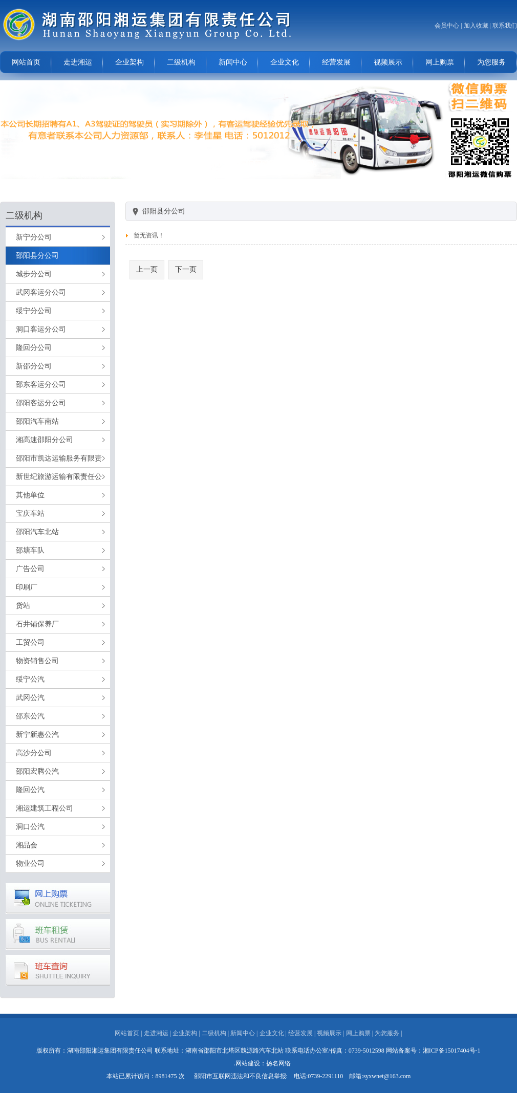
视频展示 (388, 62)
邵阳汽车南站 (37, 421)
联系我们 (504, 25)
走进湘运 (77, 62)
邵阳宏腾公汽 (37, 771)
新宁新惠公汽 (37, 734)
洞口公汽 (30, 826)
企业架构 (129, 62)
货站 (23, 605)
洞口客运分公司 (41, 329)
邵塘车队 (30, 550)
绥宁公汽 (30, 679)
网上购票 (439, 62)
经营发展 (336, 62)
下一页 (186, 269)
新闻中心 (233, 62)
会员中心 (447, 25)
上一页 (147, 269)
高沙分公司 (34, 753)
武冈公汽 (30, 698)
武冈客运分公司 (41, 292)
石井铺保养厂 (37, 624)
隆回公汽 (30, 790)
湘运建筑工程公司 (44, 808)
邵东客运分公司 (41, 384)
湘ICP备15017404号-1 (452, 1050)
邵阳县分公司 (37, 255)
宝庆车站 (30, 513)
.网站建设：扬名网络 (262, 1063)
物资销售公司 (37, 661)
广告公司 (30, 569)
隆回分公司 (34, 348)
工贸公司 (30, 642)
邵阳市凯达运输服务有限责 (59, 458)
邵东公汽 (30, 716)
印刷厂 (26, 587)
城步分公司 (34, 274)
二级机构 (181, 62)
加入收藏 (476, 25)
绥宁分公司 (34, 311)
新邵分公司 (34, 366)
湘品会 (26, 845)
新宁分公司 (34, 237)
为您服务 (491, 62)
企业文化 (284, 62)
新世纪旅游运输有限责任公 (59, 476)
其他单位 (30, 495)
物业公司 (30, 863)
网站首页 (26, 62)
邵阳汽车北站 (37, 532)
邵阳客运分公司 (41, 403)
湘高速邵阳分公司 (44, 440)
